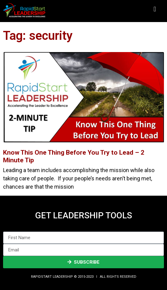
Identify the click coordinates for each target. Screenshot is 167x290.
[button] (155, 9)
